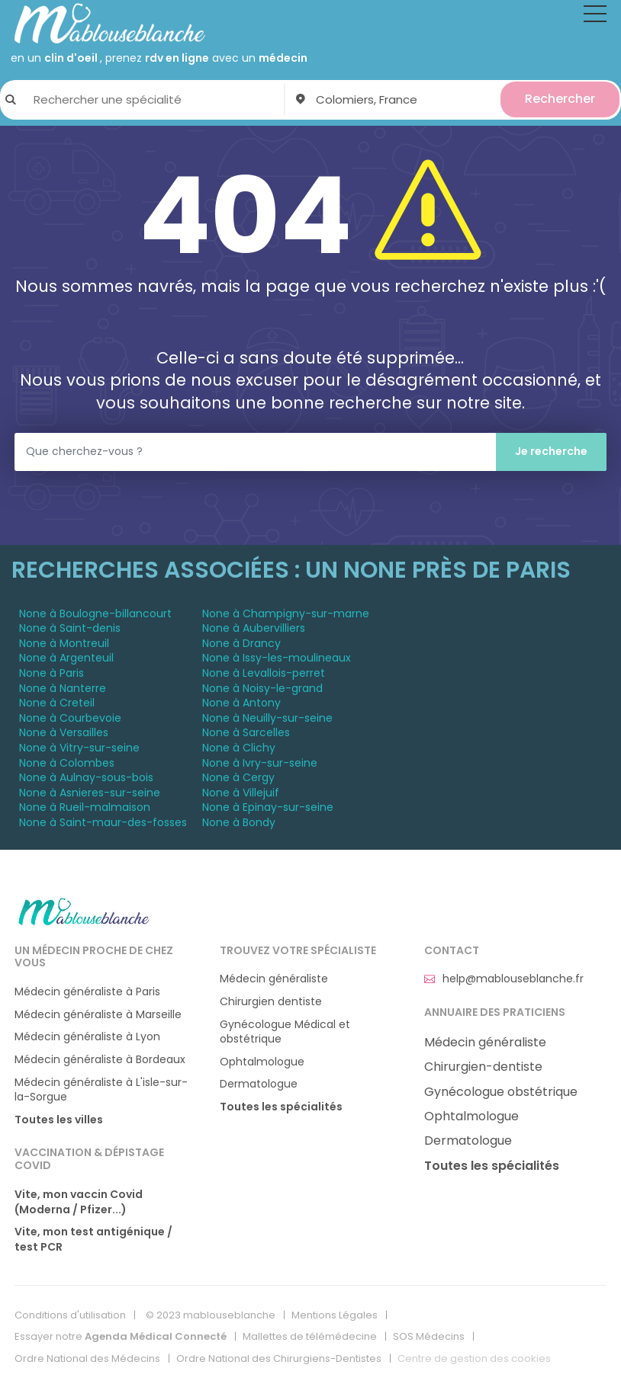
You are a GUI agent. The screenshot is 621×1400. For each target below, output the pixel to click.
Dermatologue (259, 1084)
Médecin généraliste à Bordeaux (99, 1059)
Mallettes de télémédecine (310, 1337)
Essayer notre (120, 1337)
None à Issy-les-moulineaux (276, 657)
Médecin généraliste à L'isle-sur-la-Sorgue (101, 1090)
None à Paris (51, 673)
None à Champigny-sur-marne (285, 613)
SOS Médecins (429, 1337)
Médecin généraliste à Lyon (87, 1037)
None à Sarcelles (246, 732)
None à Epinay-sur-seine (267, 807)
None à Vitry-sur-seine (79, 747)
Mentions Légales (334, 1315)
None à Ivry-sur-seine (259, 762)
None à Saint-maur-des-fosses (103, 822)
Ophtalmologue (262, 1062)
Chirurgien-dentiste (483, 1067)
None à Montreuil (64, 643)
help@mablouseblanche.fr (504, 979)
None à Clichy (238, 747)
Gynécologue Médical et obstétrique (285, 1032)
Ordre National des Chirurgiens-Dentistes (278, 1359)
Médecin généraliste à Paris (87, 992)
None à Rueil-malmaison (84, 807)
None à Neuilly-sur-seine (267, 718)
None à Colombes (66, 762)
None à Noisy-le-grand (262, 688)
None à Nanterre (62, 688)
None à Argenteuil (66, 657)
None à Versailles (63, 732)
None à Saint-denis (70, 628)
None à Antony (241, 702)
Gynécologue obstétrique (501, 1092)
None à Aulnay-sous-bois (86, 777)
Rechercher (560, 98)
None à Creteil (57, 702)
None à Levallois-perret (263, 673)
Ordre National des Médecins (87, 1359)
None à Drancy (241, 643)
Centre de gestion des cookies (474, 1359)
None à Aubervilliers (253, 628)
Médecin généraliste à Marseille (98, 1015)
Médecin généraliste (274, 979)
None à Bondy (238, 822)
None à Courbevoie (70, 718)
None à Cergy (238, 777)
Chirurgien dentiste (271, 1002)
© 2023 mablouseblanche (210, 1315)
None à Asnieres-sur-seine (89, 792)
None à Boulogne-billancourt (95, 613)
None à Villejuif (240, 792)
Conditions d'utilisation (70, 1315)
